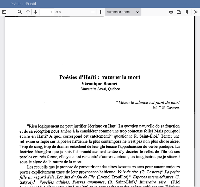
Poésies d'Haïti (23, 3)
